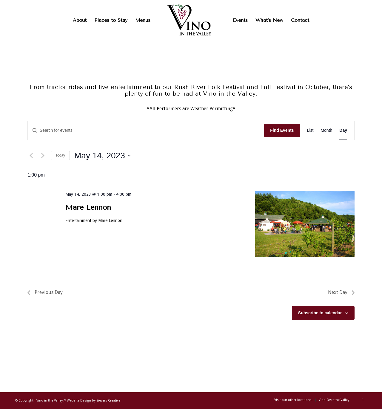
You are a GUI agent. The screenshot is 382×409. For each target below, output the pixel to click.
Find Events (282, 130)
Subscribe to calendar (320, 312)
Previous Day (45, 292)
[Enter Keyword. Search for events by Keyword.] (146, 130)
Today (60, 155)
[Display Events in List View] (310, 130)
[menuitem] (79, 20)
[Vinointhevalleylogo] (191, 20)
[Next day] (42, 155)
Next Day (341, 292)
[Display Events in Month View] (326, 130)
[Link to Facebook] (362, 399)
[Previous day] (31, 155)
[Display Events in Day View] (343, 130)
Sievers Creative (108, 400)
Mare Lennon (88, 207)
